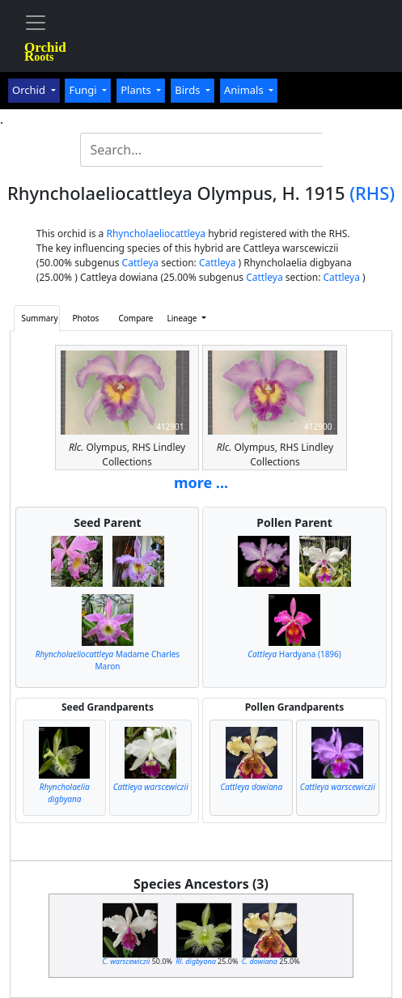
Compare (135, 318)
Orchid (30, 90)
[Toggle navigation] (35, 22)
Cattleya (140, 263)
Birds (189, 90)
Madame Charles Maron (108, 660)
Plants (137, 90)
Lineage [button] (183, 318)
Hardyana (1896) (294, 654)
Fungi (84, 90)
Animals (245, 90)
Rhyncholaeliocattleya (155, 233)
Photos (86, 318)
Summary (39, 318)
